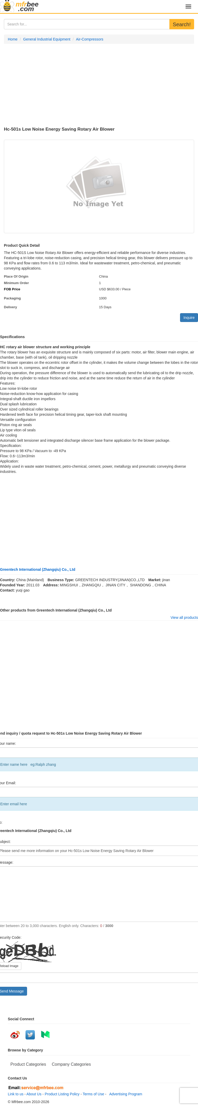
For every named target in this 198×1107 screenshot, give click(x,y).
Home (12, 39)
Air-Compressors (89, 39)
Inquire (189, 318)
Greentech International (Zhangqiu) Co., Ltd (37, 569)
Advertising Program (124, 1094)
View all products (184, 617)
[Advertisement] (99, 85)
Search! (182, 24)
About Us (34, 1094)
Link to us (15, 1094)
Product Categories (28, 1064)
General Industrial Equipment (46, 39)
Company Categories (71, 1064)
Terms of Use (93, 1094)
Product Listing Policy (62, 1094)
